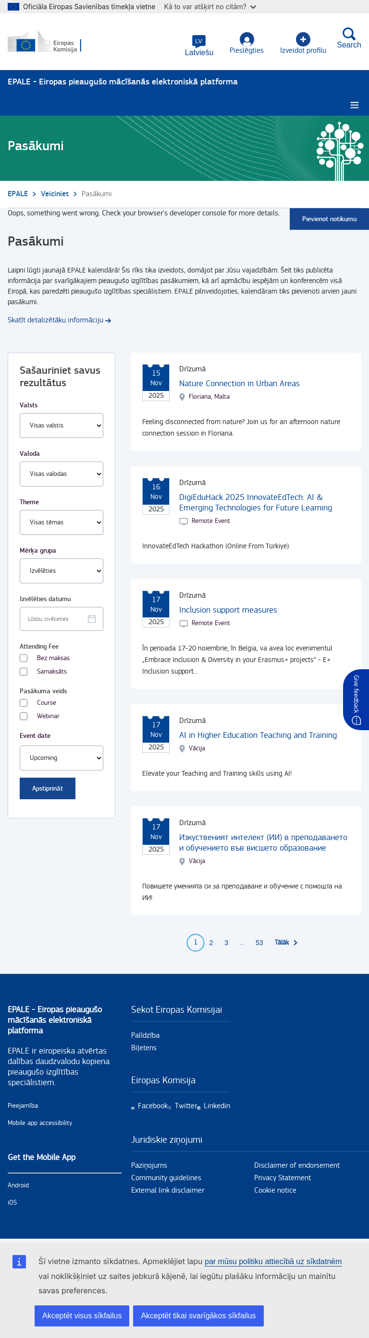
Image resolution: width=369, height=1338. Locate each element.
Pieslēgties (247, 43)
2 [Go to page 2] (211, 943)
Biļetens (144, 1048)
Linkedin (217, 1106)
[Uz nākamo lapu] (286, 943)
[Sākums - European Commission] (54, 42)
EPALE (18, 194)
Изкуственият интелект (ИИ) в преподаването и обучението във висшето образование (263, 843)
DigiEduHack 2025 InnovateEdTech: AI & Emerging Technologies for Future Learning (255, 503)
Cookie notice (275, 1191)
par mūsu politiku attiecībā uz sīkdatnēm (273, 1261)
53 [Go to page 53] (259, 943)
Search (349, 38)
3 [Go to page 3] (226, 943)
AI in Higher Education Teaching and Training (258, 736)
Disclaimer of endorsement (297, 1166)
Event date (35, 736)
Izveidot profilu (303, 43)
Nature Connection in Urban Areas (239, 384)
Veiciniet (55, 194)
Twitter (186, 1106)
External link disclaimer (167, 1191)
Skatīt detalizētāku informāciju (55, 320)
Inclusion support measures (228, 610)
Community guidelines (166, 1178)
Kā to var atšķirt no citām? (210, 6)
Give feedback (356, 694)
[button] (199, 45)
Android (18, 1186)
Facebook (153, 1106)
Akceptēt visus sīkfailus (82, 1316)
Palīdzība (145, 1036)
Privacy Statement (282, 1178)
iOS (12, 1203)
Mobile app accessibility (40, 1123)
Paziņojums (149, 1166)
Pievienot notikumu (329, 219)
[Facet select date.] (61, 619)
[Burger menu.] (354, 106)
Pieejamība (23, 1106)
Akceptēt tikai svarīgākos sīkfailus (198, 1316)
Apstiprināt (47, 789)
